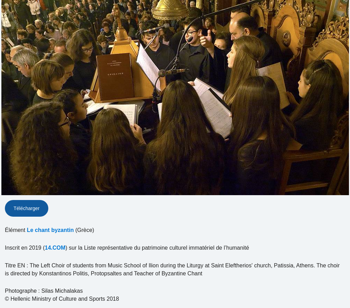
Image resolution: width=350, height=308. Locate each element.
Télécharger (27, 208)
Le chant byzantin (50, 230)
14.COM (55, 248)
